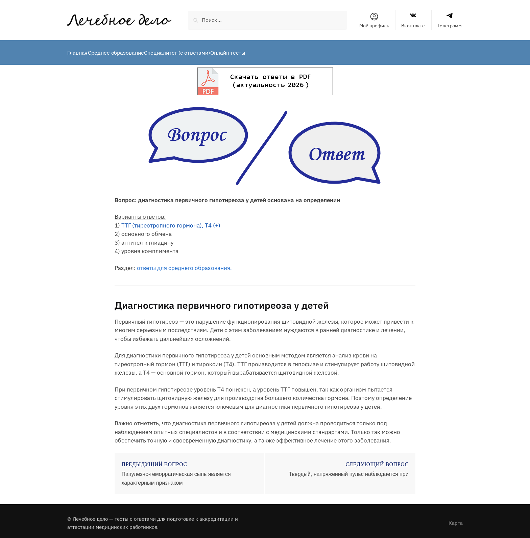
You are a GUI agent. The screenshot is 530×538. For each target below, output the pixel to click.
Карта (456, 519)
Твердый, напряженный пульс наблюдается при (348, 470)
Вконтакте (413, 20)
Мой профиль (374, 20)
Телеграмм (449, 20)
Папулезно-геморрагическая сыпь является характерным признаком (176, 474)
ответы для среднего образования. (184, 264)
